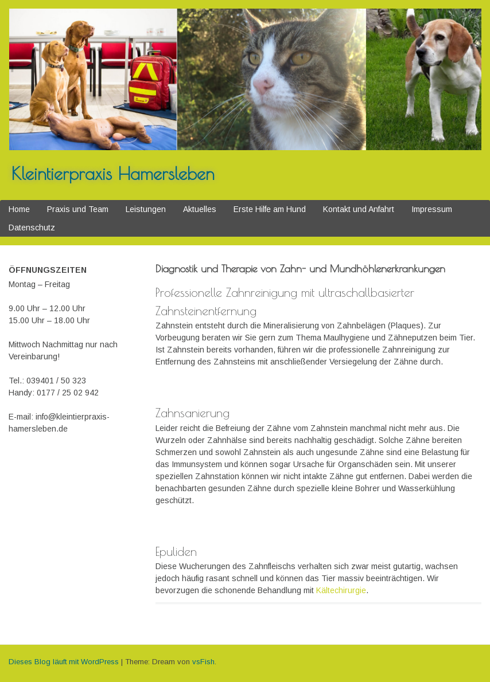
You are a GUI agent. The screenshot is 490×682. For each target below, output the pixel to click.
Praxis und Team (77, 209)
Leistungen (146, 209)
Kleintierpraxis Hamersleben (113, 173)
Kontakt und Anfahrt (358, 209)
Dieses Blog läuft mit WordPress (64, 661)
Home (19, 209)
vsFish (203, 661)
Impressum (431, 209)
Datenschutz (32, 227)
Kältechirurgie (341, 590)
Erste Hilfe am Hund (270, 209)
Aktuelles (199, 209)
